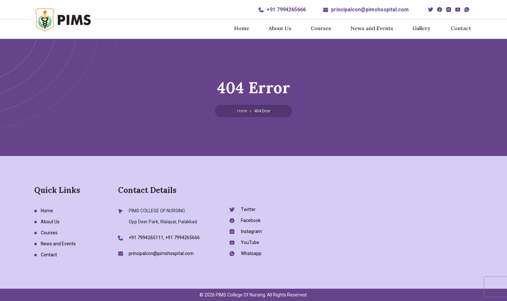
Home (241, 28)
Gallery (421, 28)
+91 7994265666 (286, 9)
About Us (280, 28)
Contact (461, 28)
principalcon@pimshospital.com (370, 9)
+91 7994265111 (146, 237)
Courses (321, 28)
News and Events (372, 28)
